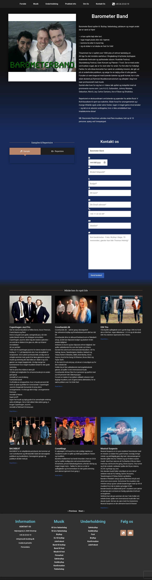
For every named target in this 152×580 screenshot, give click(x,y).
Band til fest (59, 548)
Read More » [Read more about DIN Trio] (105, 339)
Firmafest (59, 555)
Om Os (86, 4)
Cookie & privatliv (25, 543)
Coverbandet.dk (62, 327)
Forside (23, 4)
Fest (93, 534)
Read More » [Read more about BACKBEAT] (13, 463)
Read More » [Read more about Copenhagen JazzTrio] (13, 411)
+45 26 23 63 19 (122, 4)
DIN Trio (104, 327)
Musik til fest (59, 552)
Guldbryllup (59, 562)
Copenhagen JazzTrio (20, 327)
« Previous (72, 511)
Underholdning (51, 4)
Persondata (25, 547)
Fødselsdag (59, 569)
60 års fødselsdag (59, 527)
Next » (81, 511)
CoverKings (60, 448)
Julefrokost (59, 541)
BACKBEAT (15, 448)
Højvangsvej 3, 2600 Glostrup (25, 531)
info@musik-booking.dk (25, 539)
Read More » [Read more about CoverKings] (59, 475)
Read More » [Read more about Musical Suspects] (105, 508)
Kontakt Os (100, 4)
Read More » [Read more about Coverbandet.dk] (59, 386)
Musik (35, 4)
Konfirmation (59, 566)
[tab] (25, 151)
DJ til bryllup (59, 538)
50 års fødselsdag (59, 531)
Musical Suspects (109, 448)
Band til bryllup (59, 545)
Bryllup (59, 534)
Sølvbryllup (59, 559)
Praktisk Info (70, 4)
